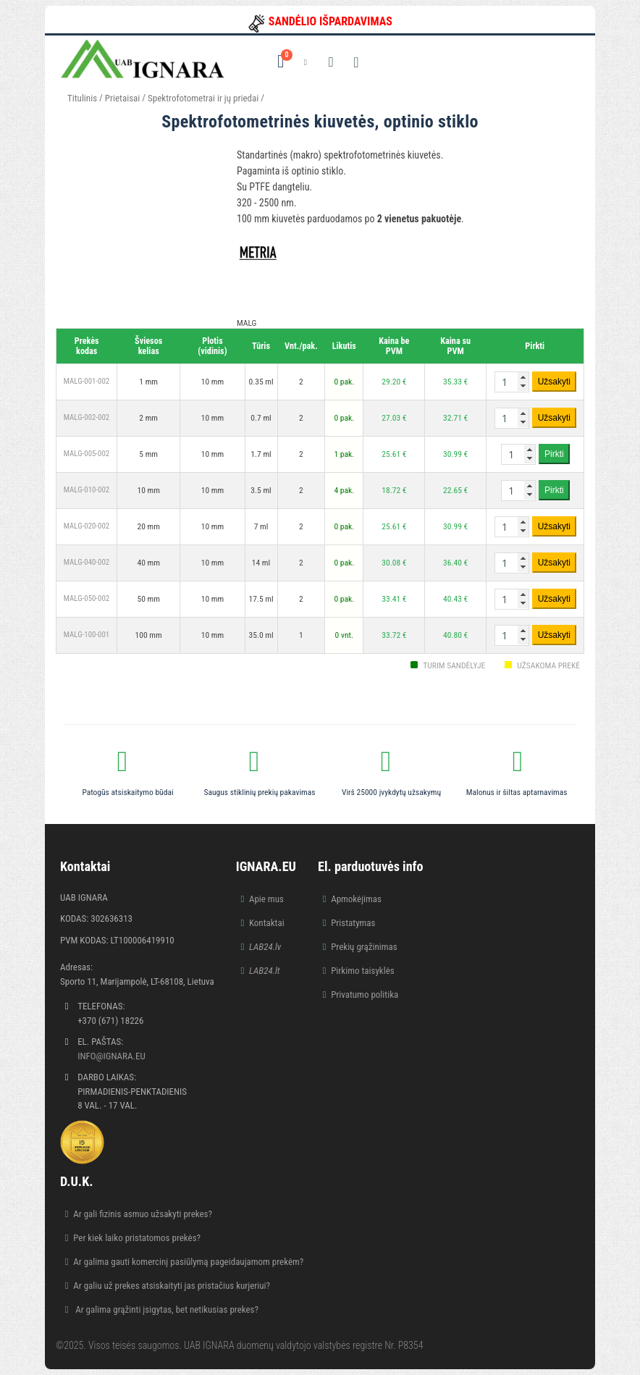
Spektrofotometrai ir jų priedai (203, 98)
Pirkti (554, 454)
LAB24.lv (265, 946)
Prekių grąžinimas (364, 946)
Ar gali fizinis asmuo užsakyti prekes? (142, 1213)
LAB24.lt (264, 970)
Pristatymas (353, 922)
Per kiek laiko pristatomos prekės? (137, 1237)
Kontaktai (267, 922)
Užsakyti (554, 382)
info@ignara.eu (111, 1056)
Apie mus (266, 898)
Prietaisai (122, 98)
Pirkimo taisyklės (363, 970)
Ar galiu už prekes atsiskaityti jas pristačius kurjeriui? (171, 1285)
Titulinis (82, 98)
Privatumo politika (364, 994)
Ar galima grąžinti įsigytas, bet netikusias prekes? (165, 1309)
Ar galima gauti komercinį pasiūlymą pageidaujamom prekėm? (188, 1261)
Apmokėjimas (356, 898)
